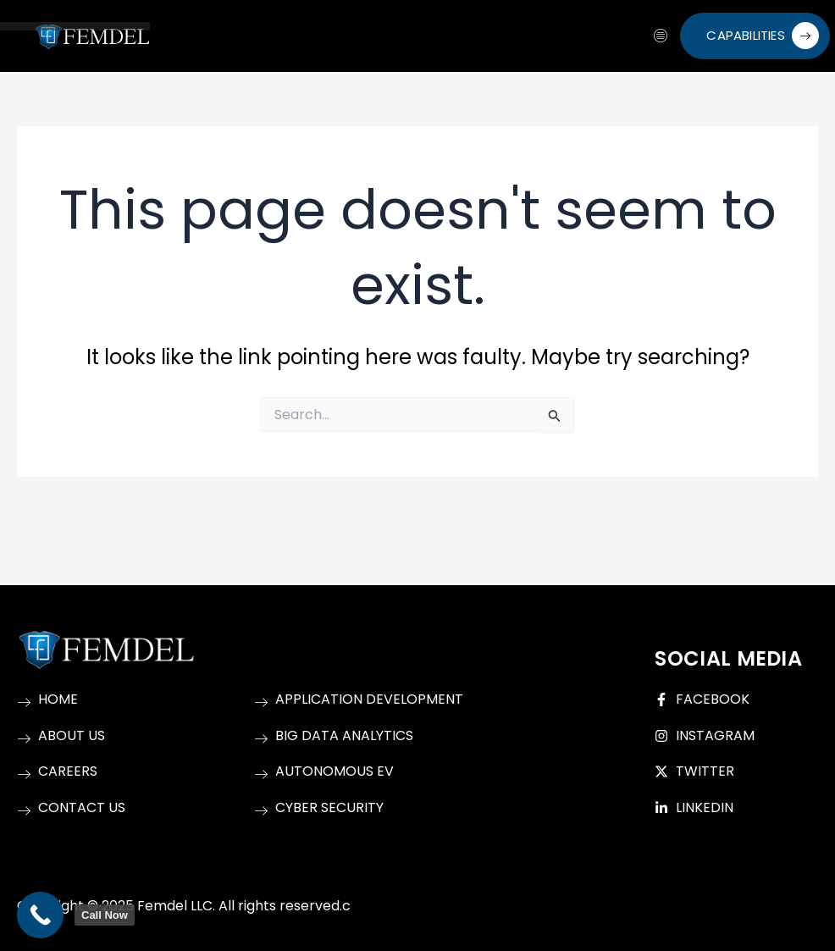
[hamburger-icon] (661, 36)
